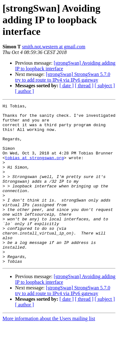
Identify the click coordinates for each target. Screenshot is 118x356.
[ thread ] (84, 85)
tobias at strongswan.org (34, 169)
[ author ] (24, 91)
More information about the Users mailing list (49, 350)
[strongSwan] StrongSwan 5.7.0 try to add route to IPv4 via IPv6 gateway (62, 77)
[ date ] (66, 85)
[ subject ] (105, 85)
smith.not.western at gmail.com (53, 46)
